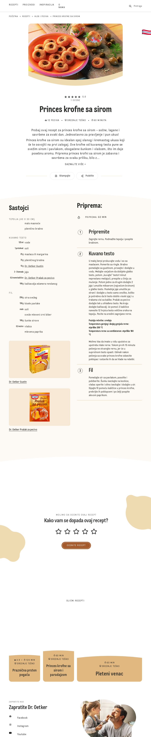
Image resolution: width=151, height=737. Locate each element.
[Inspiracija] (49, 6)
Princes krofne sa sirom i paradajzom (58, 645)
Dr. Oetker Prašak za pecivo (39, 278)
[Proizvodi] (31, 6)
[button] (75, 92)
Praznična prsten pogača (24, 645)
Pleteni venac (109, 645)
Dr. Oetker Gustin (34, 266)
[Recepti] (16, 6)
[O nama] (64, 6)
